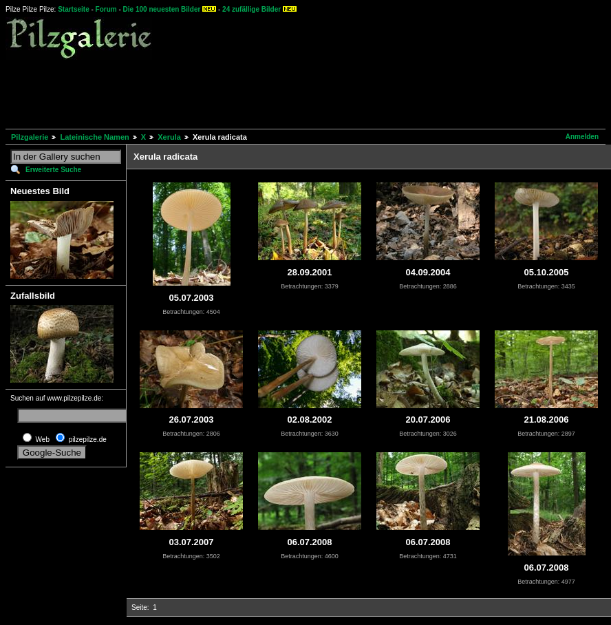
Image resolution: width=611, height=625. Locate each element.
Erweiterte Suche (53, 169)
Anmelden (582, 136)
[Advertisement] (256, 92)
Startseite (73, 9)
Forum (106, 9)
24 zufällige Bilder (251, 9)
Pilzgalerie (29, 137)
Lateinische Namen (94, 137)
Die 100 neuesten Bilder (162, 9)
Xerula (169, 137)
